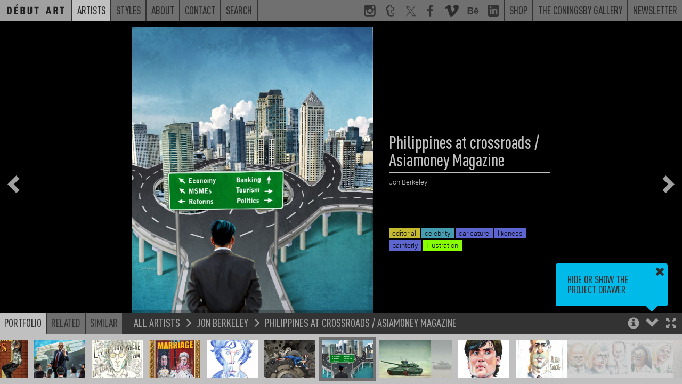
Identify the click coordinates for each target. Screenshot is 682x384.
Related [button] (65, 323)
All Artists (157, 322)
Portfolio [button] (23, 323)
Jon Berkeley (222, 322)
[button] (671, 324)
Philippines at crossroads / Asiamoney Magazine (361, 322)
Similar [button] (104, 323)
